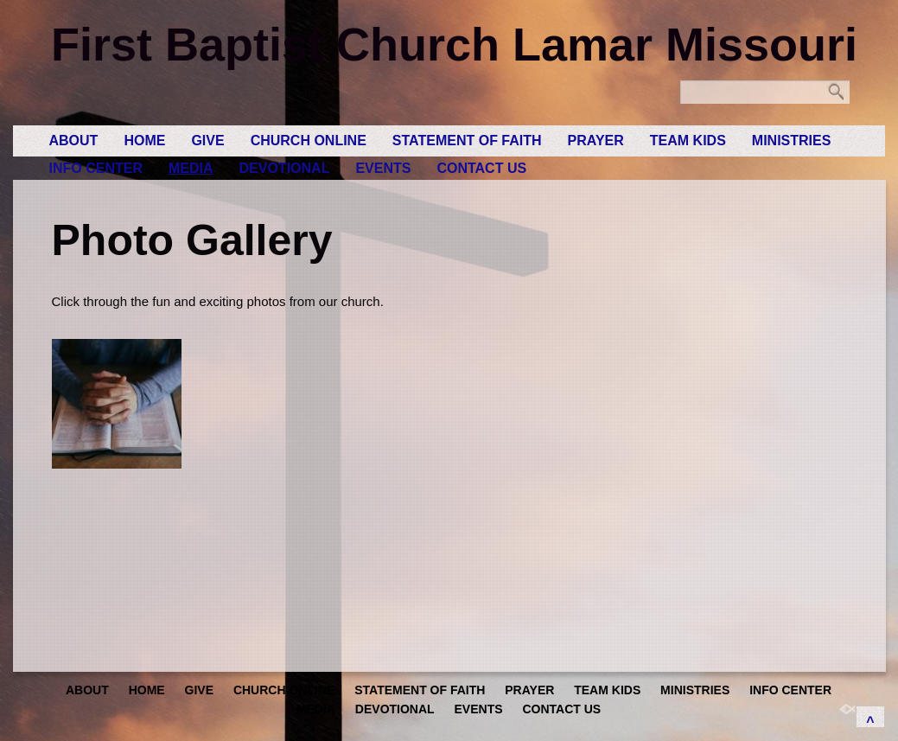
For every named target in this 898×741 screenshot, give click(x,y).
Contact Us (481, 168)
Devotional (284, 168)
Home (144, 140)
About (74, 140)
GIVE (207, 140)
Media (191, 168)
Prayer (596, 140)
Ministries (791, 140)
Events (383, 168)
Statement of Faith (467, 140)
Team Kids (688, 140)
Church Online (308, 140)
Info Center (96, 168)
